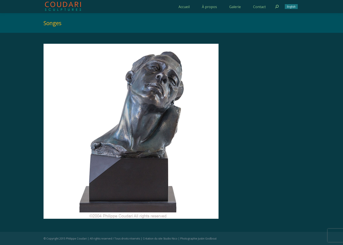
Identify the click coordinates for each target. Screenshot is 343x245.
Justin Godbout (207, 238)
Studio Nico (170, 238)
